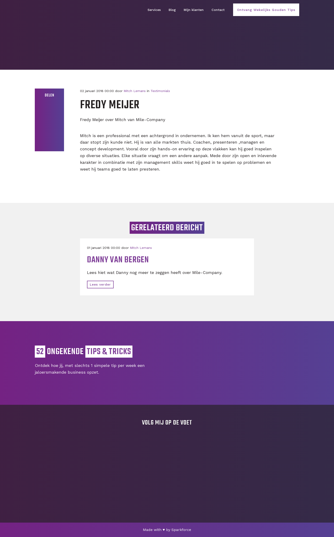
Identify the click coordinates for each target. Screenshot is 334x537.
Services (154, 10)
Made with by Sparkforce (167, 529)
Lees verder (100, 284)
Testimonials (160, 91)
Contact (218, 10)
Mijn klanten (194, 10)
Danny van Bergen (118, 260)
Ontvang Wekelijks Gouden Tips (266, 10)
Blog (172, 10)
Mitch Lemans (135, 91)
